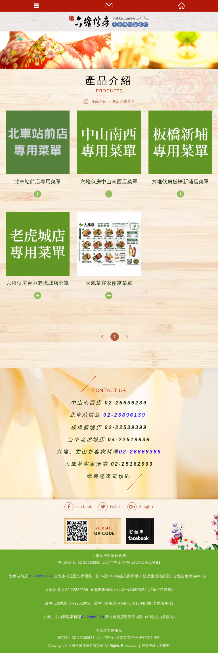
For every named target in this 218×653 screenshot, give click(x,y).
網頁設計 (149, 646)
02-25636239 (125, 403)
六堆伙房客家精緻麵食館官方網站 (109, 21)
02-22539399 (125, 427)
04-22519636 (129, 439)
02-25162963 (132, 464)
